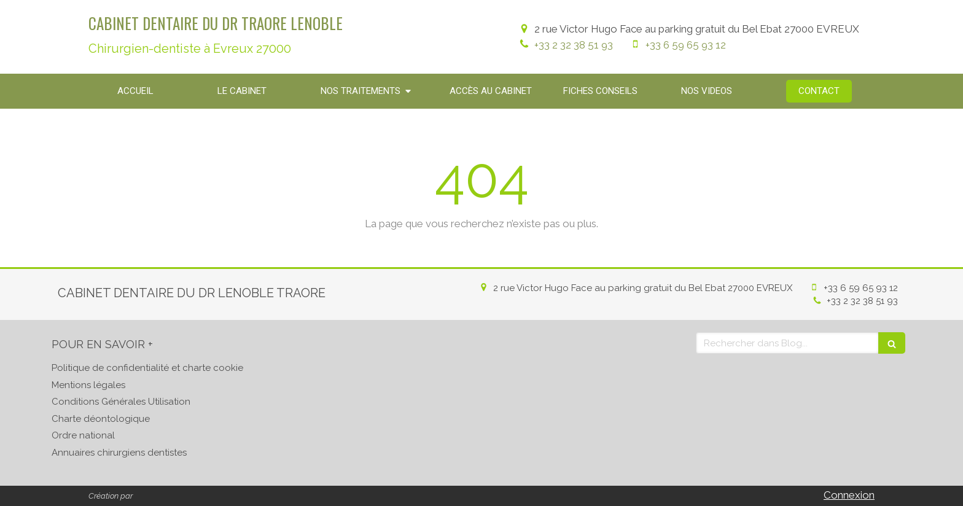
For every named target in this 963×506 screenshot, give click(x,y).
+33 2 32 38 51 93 (573, 45)
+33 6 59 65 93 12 (685, 45)
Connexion (849, 495)
